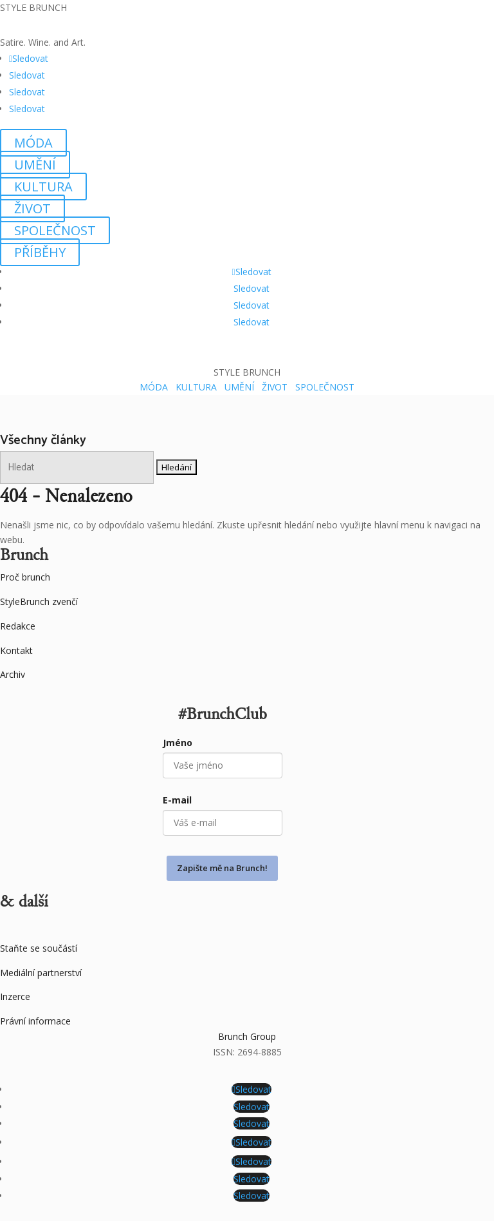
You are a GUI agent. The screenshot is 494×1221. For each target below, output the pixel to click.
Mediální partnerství (41, 972)
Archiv (12, 674)
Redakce (17, 626)
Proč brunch (25, 577)
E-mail (177, 800)
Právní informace (35, 1021)
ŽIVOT (32, 208)
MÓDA (33, 142)
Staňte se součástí (38, 948)
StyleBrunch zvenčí (39, 601)
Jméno (177, 742)
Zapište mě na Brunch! (222, 868)
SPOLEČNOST (55, 230)
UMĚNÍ (35, 164)
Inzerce (15, 996)
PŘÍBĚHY (40, 252)
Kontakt (16, 650)
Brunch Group (247, 1036)
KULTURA (43, 186)
